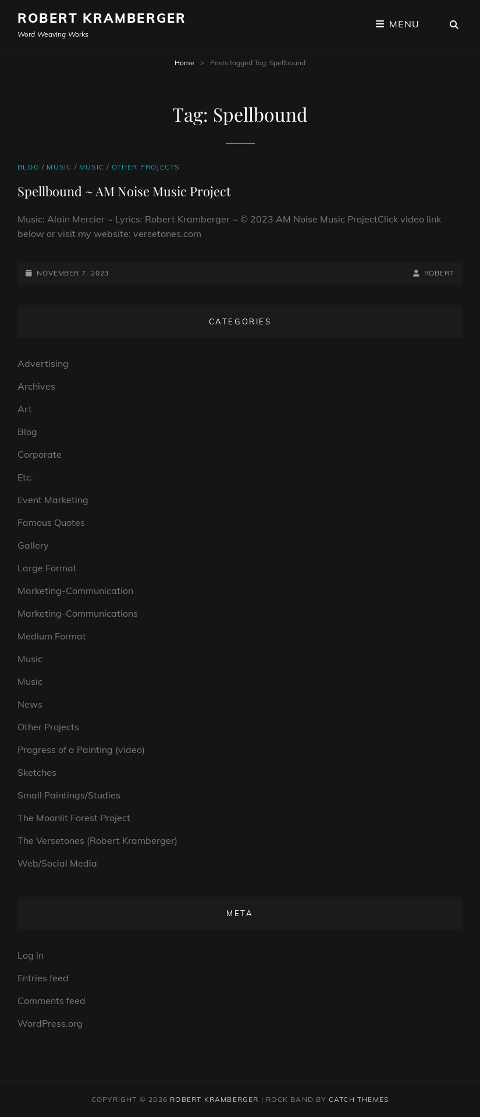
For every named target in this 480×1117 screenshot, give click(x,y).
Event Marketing (52, 500)
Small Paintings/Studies (68, 795)
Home (184, 62)
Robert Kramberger (101, 18)
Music (59, 166)
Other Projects (146, 166)
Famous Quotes (51, 522)
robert (439, 272)
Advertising (43, 363)
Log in (30, 955)
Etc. (25, 477)
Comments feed (51, 1000)
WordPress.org (50, 1023)
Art (24, 409)
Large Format (47, 568)
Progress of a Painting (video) (81, 749)
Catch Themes (359, 1099)
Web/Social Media (57, 863)
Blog (28, 166)
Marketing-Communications (77, 613)
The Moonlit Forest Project (73, 817)
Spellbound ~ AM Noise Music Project (124, 191)
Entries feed (43, 978)
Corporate (39, 454)
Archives (36, 386)
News (29, 704)
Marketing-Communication (75, 590)
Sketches (36, 772)
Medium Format (51, 636)
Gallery (33, 545)
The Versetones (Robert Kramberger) (97, 840)
